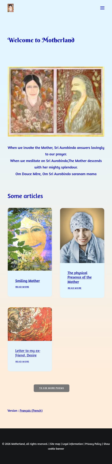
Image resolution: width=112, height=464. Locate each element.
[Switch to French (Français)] (31, 410)
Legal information (72, 443)
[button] (102, 8)
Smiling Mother (27, 286)
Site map (55, 443)
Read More (22, 293)
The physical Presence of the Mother (80, 286)
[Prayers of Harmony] (11, 8)
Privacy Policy (93, 443)
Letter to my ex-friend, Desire (27, 368)
